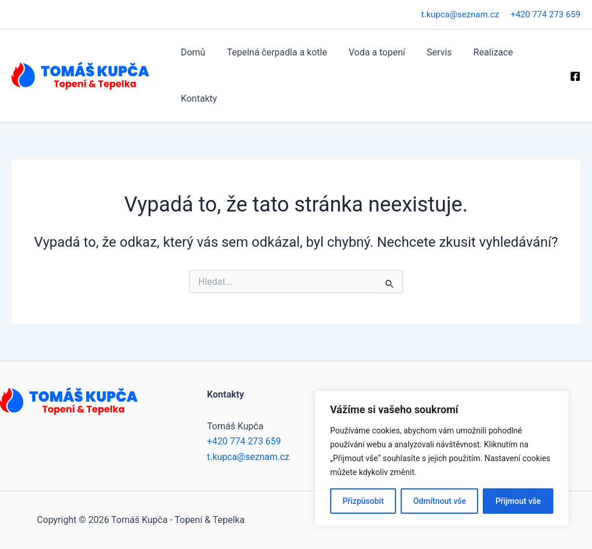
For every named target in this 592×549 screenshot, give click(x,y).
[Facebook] (575, 76)
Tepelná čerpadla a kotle (272, 52)
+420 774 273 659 (545, 14)
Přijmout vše (518, 501)
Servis (428, 52)
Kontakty (197, 98)
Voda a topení (369, 52)
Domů (191, 52)
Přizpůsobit (362, 501)
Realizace (479, 52)
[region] (441, 458)
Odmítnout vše (439, 501)
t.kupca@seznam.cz (460, 14)
